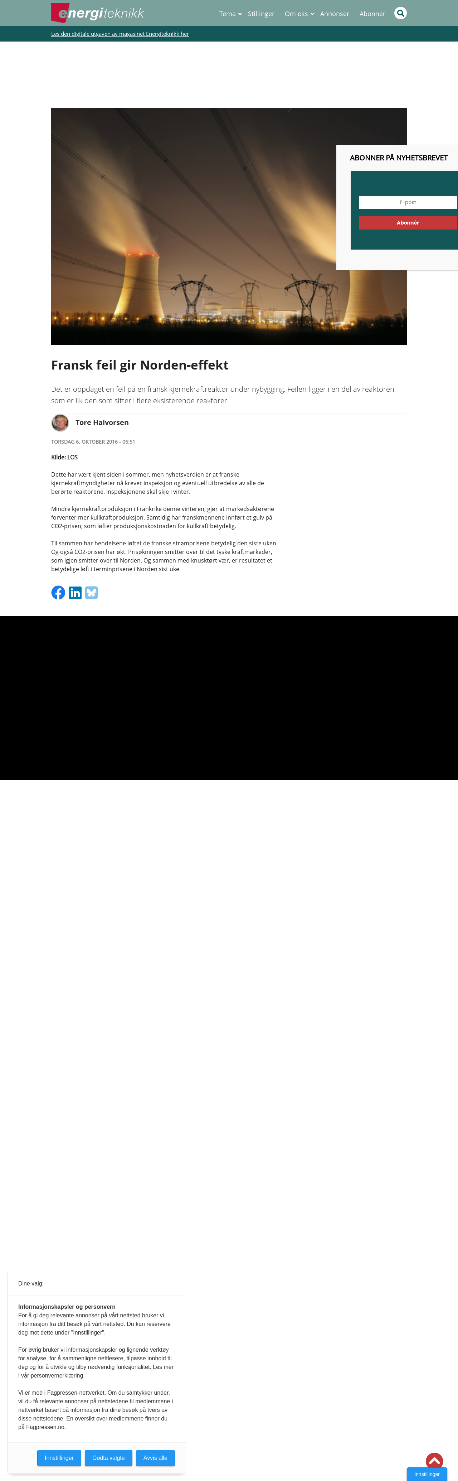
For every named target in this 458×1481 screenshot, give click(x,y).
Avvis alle (155, 1458)
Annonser (334, 13)
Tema (227, 13)
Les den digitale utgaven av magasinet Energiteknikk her (120, 33)
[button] (434, 1461)
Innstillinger (427, 1474)
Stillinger (261, 13)
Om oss (296, 13)
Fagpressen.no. (46, 1427)
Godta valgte (108, 1458)
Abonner (372, 13)
